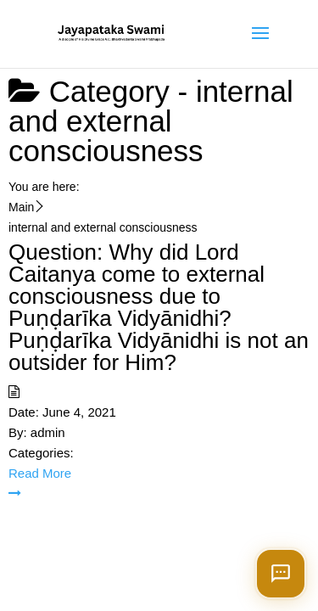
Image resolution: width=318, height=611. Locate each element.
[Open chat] (280, 573)
